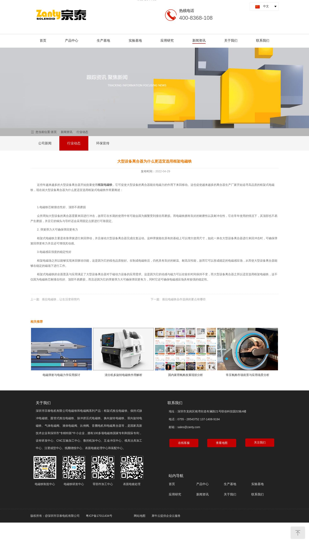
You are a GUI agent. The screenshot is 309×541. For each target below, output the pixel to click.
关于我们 (230, 40)
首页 (43, 40)
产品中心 (71, 40)
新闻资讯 (199, 40)
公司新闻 (45, 143)
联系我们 (262, 40)
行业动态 (82, 132)
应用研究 (167, 40)
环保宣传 (102, 143)
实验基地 (135, 40)
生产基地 (103, 40)
